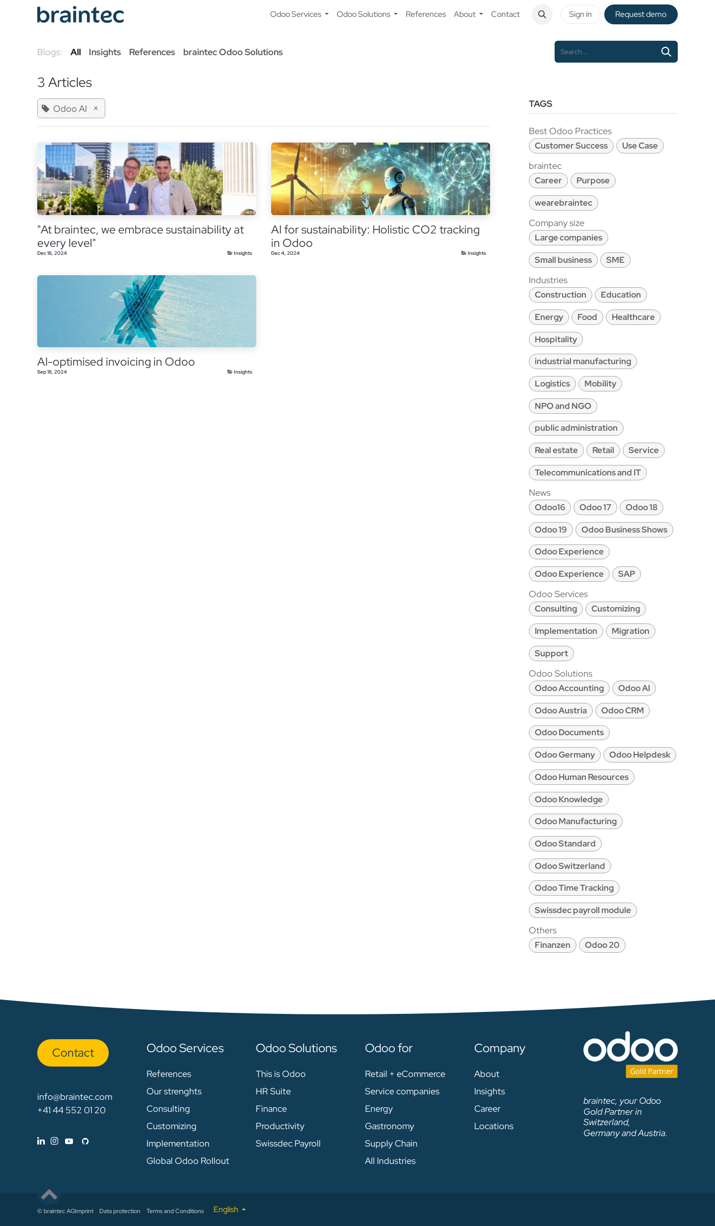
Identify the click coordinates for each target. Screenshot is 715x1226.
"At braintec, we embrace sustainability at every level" (140, 236)
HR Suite (273, 1091)
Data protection (120, 1211)
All (76, 52)
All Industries (390, 1160)
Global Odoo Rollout (187, 1160)
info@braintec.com (74, 1096)
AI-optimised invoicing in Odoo (116, 362)
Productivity (280, 1126)
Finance (271, 1108)
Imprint (84, 1211)
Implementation (178, 1143)
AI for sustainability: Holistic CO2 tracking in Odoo (375, 236)
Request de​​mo (640, 14)
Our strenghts (174, 1091)
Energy (379, 1108)
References (168, 1073)
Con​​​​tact (73, 1052)
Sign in (580, 14)
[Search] (666, 52)
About (487, 1073)
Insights (243, 253)
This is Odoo (281, 1073)
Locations (493, 1126)
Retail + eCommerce (405, 1073)
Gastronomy (389, 1126)
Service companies (402, 1091)
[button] (542, 14)
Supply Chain (391, 1143)
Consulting (168, 1108)
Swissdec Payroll (288, 1143)
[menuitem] (299, 14)
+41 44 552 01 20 (71, 1110)
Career (487, 1108)
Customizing (171, 1126)
